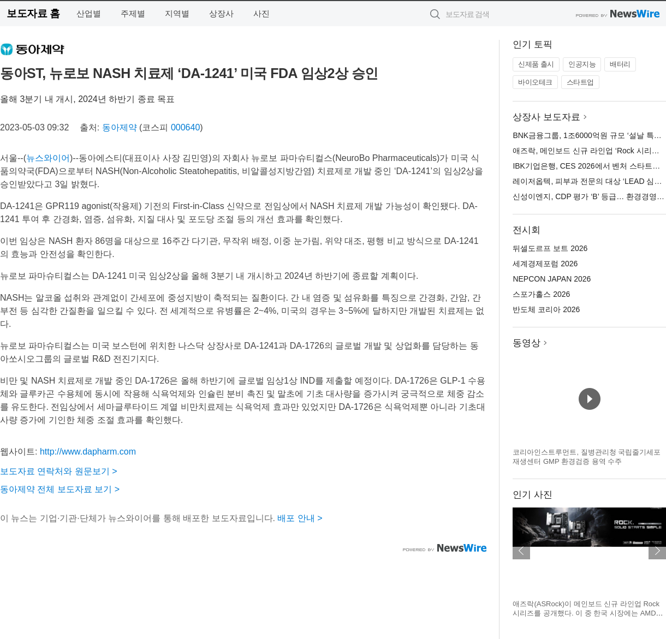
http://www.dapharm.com (88, 451)
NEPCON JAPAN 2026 (552, 278)
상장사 (221, 13)
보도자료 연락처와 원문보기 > (58, 471)
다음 (657, 550)
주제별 (133, 13)
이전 (521, 550)
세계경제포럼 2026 (545, 263)
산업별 (88, 13)
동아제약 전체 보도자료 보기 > (60, 489)
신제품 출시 (536, 64)
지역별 (177, 13)
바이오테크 (535, 82)
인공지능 (582, 64)
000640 (185, 127)
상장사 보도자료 (546, 117)
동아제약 (119, 127)
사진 (261, 13)
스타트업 (580, 82)
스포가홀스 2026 (541, 294)
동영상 (526, 343)
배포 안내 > (299, 518)
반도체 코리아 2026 (546, 309)
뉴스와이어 (48, 158)
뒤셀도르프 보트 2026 (550, 248)
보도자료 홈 (33, 13)
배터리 (620, 64)
